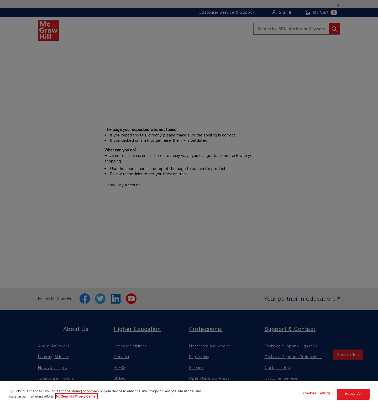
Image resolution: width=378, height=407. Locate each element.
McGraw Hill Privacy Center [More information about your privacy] (76, 396)
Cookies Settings (316, 393)
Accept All (353, 394)
